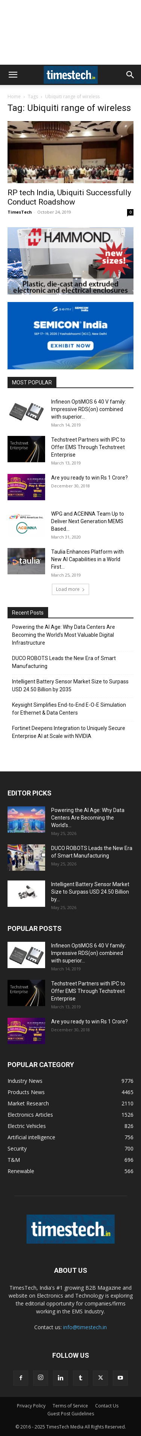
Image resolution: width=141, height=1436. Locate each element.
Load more (70, 589)
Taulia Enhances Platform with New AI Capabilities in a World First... (87, 559)
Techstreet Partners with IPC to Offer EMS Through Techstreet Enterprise (88, 447)
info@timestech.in (85, 1327)
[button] (13, 75)
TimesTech (20, 212)
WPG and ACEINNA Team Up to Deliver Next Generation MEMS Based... (87, 521)
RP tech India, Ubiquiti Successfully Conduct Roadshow (69, 197)
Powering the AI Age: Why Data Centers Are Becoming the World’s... (87, 817)
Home (14, 96)
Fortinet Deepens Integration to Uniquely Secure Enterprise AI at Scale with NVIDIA (68, 732)
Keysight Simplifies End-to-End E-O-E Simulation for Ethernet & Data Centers (69, 709)
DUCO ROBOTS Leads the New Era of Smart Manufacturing (64, 662)
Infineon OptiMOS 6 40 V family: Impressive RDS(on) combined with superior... (88, 409)
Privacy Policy (31, 1406)
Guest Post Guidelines (70, 1413)
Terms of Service (70, 1406)
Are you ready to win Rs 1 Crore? (89, 478)
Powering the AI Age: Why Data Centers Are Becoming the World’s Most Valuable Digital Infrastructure (63, 635)
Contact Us (106, 1406)
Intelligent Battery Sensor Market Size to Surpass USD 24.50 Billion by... (90, 891)
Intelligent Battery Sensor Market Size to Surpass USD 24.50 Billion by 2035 (70, 685)
